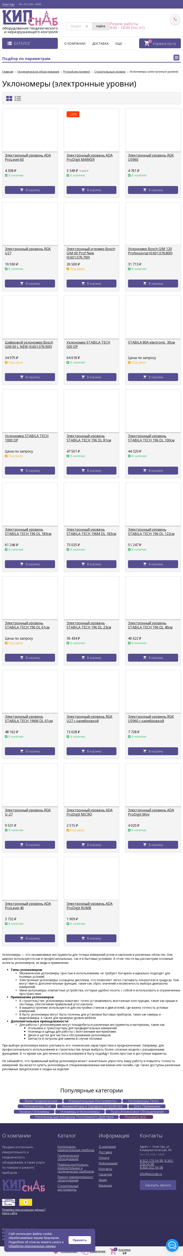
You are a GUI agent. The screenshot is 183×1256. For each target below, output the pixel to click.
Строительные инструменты (68, 1187)
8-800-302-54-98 (151, 1167)
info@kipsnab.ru (151, 1174)
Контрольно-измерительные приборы (76, 1148)
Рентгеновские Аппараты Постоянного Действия (74, 1117)
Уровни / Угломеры (34, 1112)
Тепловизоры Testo (143, 1101)
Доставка (100, 43)
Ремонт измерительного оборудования (75, 1178)
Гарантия (105, 1174)
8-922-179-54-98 (151, 1161)
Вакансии (105, 1185)
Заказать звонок (158, 1185)
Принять (80, 1240)
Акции (103, 1180)
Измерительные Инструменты (92, 1101)
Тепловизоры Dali (37, 1106)
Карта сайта (9, 1213)
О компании (74, 43)
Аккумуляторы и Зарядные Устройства (92, 1106)
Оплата (104, 1158)
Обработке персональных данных (32, 1246)
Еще (120, 43)
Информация (108, 1163)
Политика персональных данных (23, 1210)
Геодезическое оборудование (68, 1157)
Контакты (105, 1169)
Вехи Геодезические (41, 1101)
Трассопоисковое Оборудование (137, 1112)
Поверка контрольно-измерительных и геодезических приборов (76, 1167)
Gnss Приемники (147, 1106)
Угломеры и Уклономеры (80, 1112)
